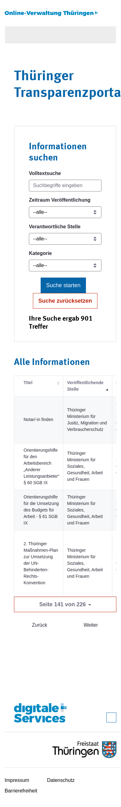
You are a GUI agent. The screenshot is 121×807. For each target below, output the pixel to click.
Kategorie (40, 253)
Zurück (39, 625)
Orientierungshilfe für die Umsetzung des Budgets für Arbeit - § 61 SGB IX (41, 509)
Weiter (91, 625)
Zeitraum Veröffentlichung (59, 200)
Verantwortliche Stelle (54, 226)
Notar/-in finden (38, 419)
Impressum (17, 780)
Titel (28, 382)
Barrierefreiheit (21, 790)
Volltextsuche (45, 173)
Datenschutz (61, 780)
